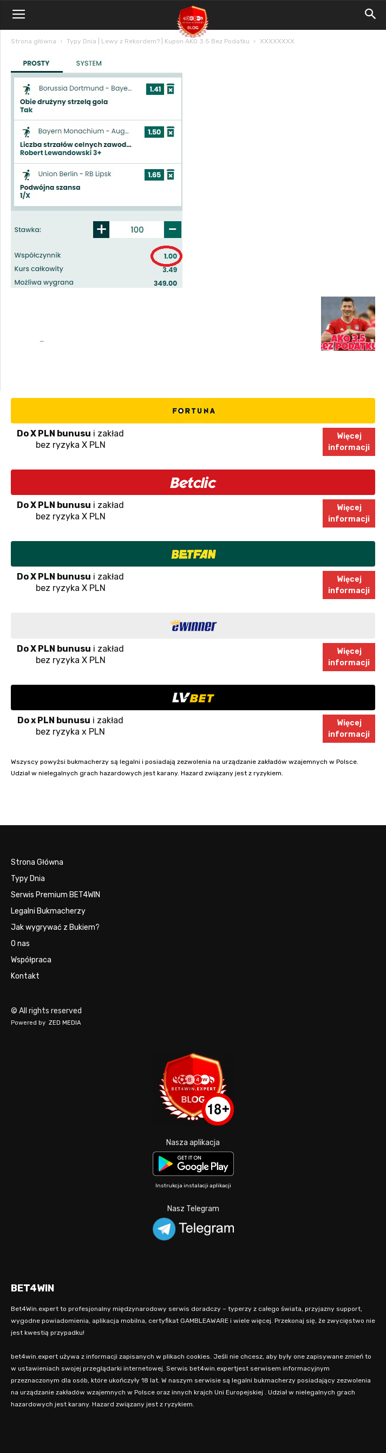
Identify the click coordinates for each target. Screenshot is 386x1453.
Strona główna (33, 41)
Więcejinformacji (349, 442)
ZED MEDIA (65, 1022)
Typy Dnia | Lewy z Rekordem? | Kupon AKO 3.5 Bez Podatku (158, 41)
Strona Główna (37, 862)
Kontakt (25, 976)
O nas (20, 943)
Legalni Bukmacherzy (48, 911)
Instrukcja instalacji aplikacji (193, 1185)
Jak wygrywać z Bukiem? (55, 927)
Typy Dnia (28, 878)
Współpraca (31, 960)
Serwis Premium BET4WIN (55, 894)
